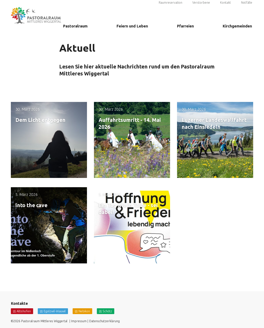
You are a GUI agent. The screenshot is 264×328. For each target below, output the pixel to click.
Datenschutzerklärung (104, 321)
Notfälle (246, 7)
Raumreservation (170, 7)
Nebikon (84, 311)
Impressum (79, 321)
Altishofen (24, 311)
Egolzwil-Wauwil (55, 311)
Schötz (107, 311)
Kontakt (225, 7)
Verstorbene (201, 7)
